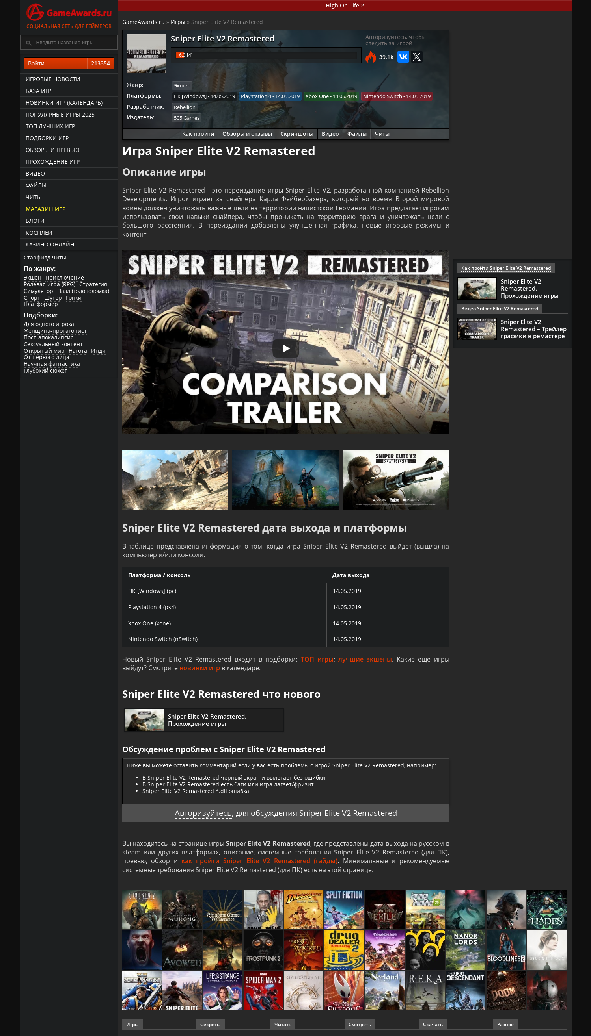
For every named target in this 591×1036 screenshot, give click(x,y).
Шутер (53, 297)
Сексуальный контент (53, 344)
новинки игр (199, 667)
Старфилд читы (45, 257)
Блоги (35, 220)
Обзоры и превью (53, 150)
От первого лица (46, 357)
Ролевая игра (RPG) (49, 284)
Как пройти (198, 133)
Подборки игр (47, 138)
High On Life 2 (345, 5)
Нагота (78, 350)
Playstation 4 (256, 96)
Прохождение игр (53, 161)
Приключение (64, 277)
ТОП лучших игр (50, 126)
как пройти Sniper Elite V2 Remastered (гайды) (259, 860)
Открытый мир (44, 350)
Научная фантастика (52, 363)
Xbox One (317, 96)
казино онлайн (50, 244)
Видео (35, 173)
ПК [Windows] (190, 96)
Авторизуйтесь (203, 813)
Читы (34, 197)
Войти (69, 63)
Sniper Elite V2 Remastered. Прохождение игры (207, 719)
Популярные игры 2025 (60, 114)
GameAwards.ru (143, 22)
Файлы (36, 185)
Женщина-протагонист (55, 330)
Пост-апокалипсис (48, 337)
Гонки (74, 297)
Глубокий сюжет (45, 370)
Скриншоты (296, 133)
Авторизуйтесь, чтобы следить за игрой (395, 40)
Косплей (39, 232)
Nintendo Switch (382, 96)
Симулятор (38, 291)
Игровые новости (53, 79)
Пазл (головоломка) (83, 291)
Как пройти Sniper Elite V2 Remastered (506, 268)
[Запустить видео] (285, 348)
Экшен (32, 277)
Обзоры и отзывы (247, 133)
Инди (98, 350)
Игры (178, 22)
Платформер (41, 304)
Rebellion (185, 107)
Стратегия (93, 284)
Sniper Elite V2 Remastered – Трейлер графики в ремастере (534, 329)
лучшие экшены (365, 659)
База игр (38, 91)
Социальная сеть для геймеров (69, 15)
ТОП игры (317, 659)
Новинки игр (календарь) (64, 102)
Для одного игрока (49, 324)
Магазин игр (46, 209)
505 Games (186, 117)
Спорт (32, 297)
